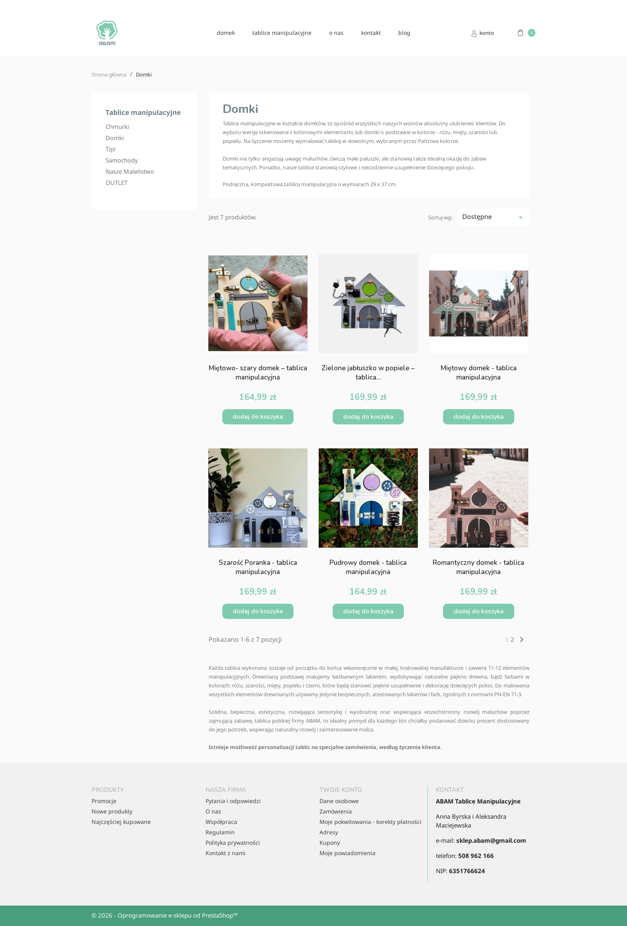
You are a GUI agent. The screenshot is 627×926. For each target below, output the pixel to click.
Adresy (328, 832)
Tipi (111, 149)
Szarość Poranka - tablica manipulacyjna (258, 567)
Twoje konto (340, 790)
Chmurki (117, 127)
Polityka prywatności (233, 842)
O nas (336, 32)
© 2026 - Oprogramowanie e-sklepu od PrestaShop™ (165, 915)
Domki (115, 138)
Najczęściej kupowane (121, 822)
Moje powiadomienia (347, 853)
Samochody (122, 160)
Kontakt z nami (226, 853)
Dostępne (493, 217)
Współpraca (221, 822)
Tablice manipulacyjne (282, 32)
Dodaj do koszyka (258, 416)
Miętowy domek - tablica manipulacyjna (479, 373)
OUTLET (117, 183)
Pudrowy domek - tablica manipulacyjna (368, 567)
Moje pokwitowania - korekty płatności (370, 822)
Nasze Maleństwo (130, 171)
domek (226, 32)
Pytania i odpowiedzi (233, 801)
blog (404, 32)
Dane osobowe (339, 801)
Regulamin (220, 832)
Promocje (104, 801)
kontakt (371, 32)
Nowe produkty (112, 811)
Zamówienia (335, 811)
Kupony (329, 842)
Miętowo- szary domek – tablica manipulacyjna (258, 373)
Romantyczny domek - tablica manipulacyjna (478, 567)
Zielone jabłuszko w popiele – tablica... (368, 373)
